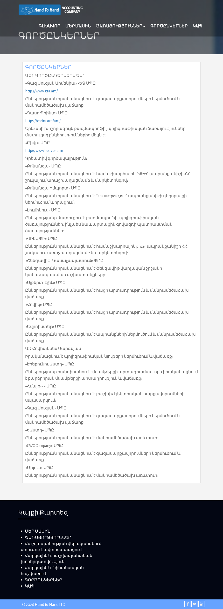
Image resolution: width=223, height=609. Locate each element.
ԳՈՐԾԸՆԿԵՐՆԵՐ (168, 26)
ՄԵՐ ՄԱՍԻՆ (78, 26)
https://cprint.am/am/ (43, 121)
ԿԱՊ (197, 26)
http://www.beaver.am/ (44, 151)
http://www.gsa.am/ (41, 91)
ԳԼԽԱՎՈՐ (49, 26)
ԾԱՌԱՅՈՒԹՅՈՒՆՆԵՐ (120, 26)
